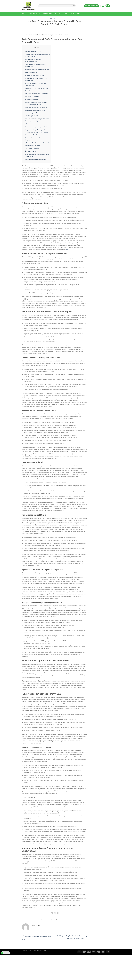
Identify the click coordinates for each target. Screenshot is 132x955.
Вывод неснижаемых (31, 99)
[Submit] (74, 5)
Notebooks (31, 13)
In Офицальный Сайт (31, 72)
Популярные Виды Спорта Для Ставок (37, 130)
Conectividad (62, 13)
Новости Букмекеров (31, 116)
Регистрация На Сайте (32, 148)
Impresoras (53, 13)
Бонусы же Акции (30, 151)
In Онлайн (28, 124)
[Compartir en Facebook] (51, 913)
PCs (38, 13)
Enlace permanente (70, 919)
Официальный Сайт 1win (32, 51)
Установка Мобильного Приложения (36, 107)
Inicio (24, 13)
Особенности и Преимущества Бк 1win (37, 127)
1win (66, 249)
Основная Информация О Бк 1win (35, 159)
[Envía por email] (57, 913)
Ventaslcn (64, 29)
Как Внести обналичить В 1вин (34, 75)
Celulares (44, 13)
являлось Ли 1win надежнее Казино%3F (37, 69)
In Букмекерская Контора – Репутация (36, 93)
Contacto (76, 13)
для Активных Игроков (32, 96)
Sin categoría (54, 18)
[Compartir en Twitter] (54, 913)
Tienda (70, 13)
